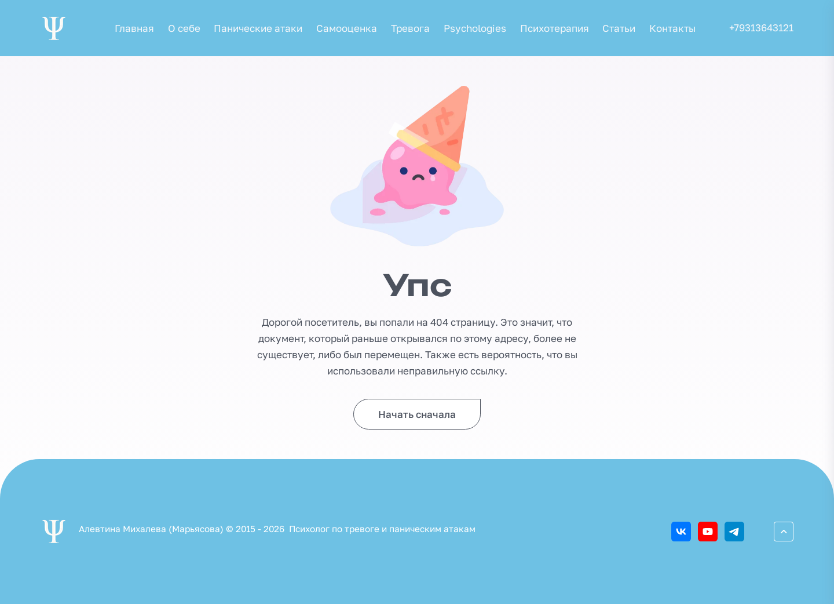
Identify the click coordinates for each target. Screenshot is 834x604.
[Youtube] (708, 531)
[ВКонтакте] (681, 531)
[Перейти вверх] (783, 531)
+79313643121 (761, 27)
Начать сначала (417, 414)
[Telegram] (734, 531)
